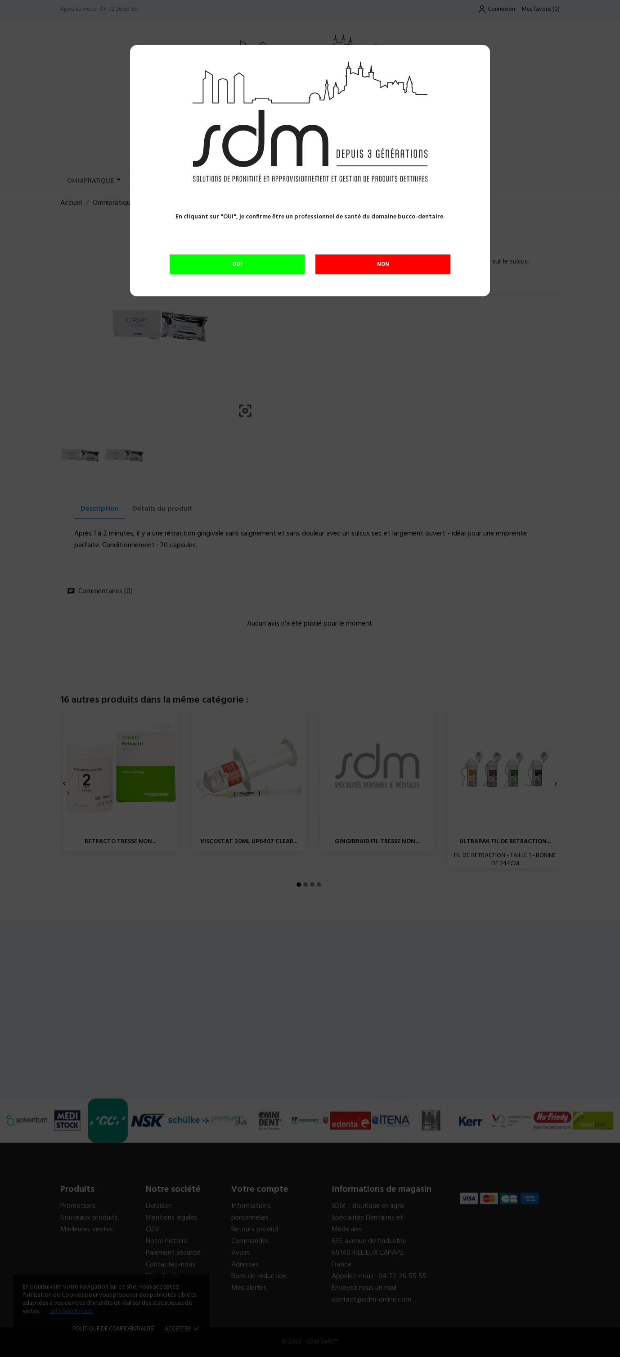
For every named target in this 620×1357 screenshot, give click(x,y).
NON (383, 264)
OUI (237, 264)
